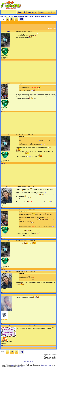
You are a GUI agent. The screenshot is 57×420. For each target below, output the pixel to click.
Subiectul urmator (52, 28)
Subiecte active (30, 12)
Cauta (19, 12)
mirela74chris (8, 186)
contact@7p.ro (20, 366)
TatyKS (8, 325)
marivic (8, 31)
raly (8, 295)
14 (12, 19)
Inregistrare (50, 12)
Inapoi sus (3, 59)
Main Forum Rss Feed (28, 361)
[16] (21, 19)
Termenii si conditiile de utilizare (46, 365)
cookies (12, 365)
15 (16, 19)
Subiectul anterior (52, 26)
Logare (41, 12)
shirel (8, 83)
